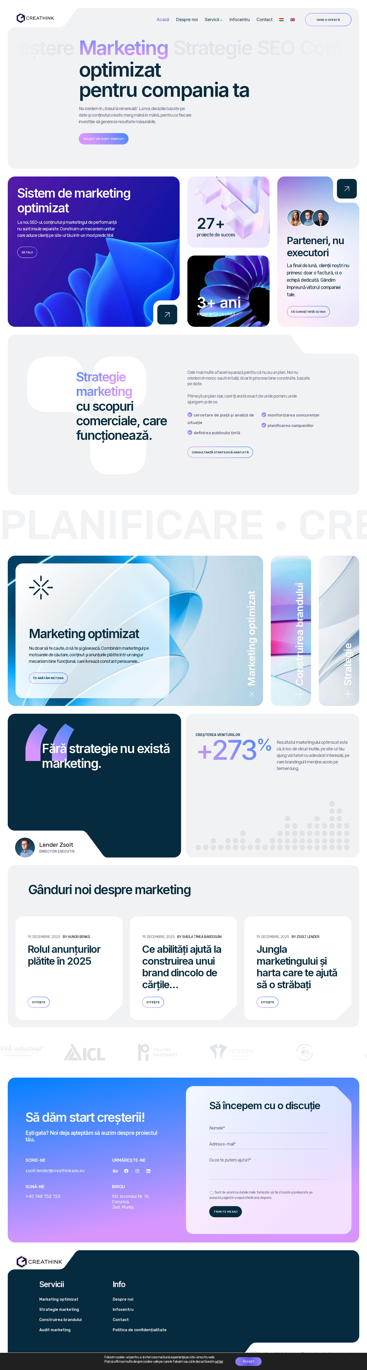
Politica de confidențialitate (140, 1330)
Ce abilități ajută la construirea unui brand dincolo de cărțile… (181, 967)
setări (219, 1362)
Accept (248, 1361)
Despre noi (187, 19)
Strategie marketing (59, 1309)
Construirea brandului (60, 1319)
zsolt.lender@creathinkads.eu (54, 1170)
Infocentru (239, 19)
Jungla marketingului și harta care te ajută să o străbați (296, 967)
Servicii (212, 19)
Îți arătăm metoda (48, 678)
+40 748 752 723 (42, 1196)
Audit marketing (55, 1330)
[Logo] (34, 18)
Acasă (163, 19)
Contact (264, 19)
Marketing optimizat (58, 1299)
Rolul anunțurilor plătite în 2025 (64, 955)
